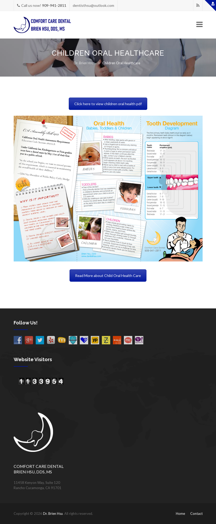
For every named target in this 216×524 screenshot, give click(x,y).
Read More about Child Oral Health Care (108, 275)
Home (180, 513)
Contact (196, 513)
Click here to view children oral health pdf (108, 103)
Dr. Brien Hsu (53, 513)
